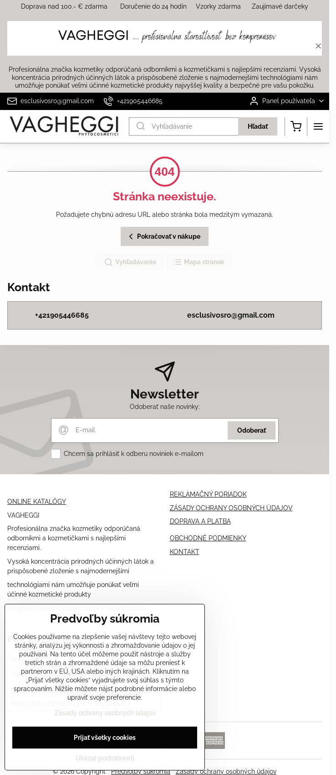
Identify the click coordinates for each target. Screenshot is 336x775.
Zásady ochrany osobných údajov (105, 713)
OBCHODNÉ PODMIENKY (208, 538)
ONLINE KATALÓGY (36, 501)
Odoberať (251, 430)
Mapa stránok (198, 262)
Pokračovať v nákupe (163, 236)
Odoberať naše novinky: (165, 406)
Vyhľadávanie (130, 262)
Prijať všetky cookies (105, 737)
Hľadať (258, 126)
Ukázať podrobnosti (105, 758)
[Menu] (318, 126)
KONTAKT (184, 551)
